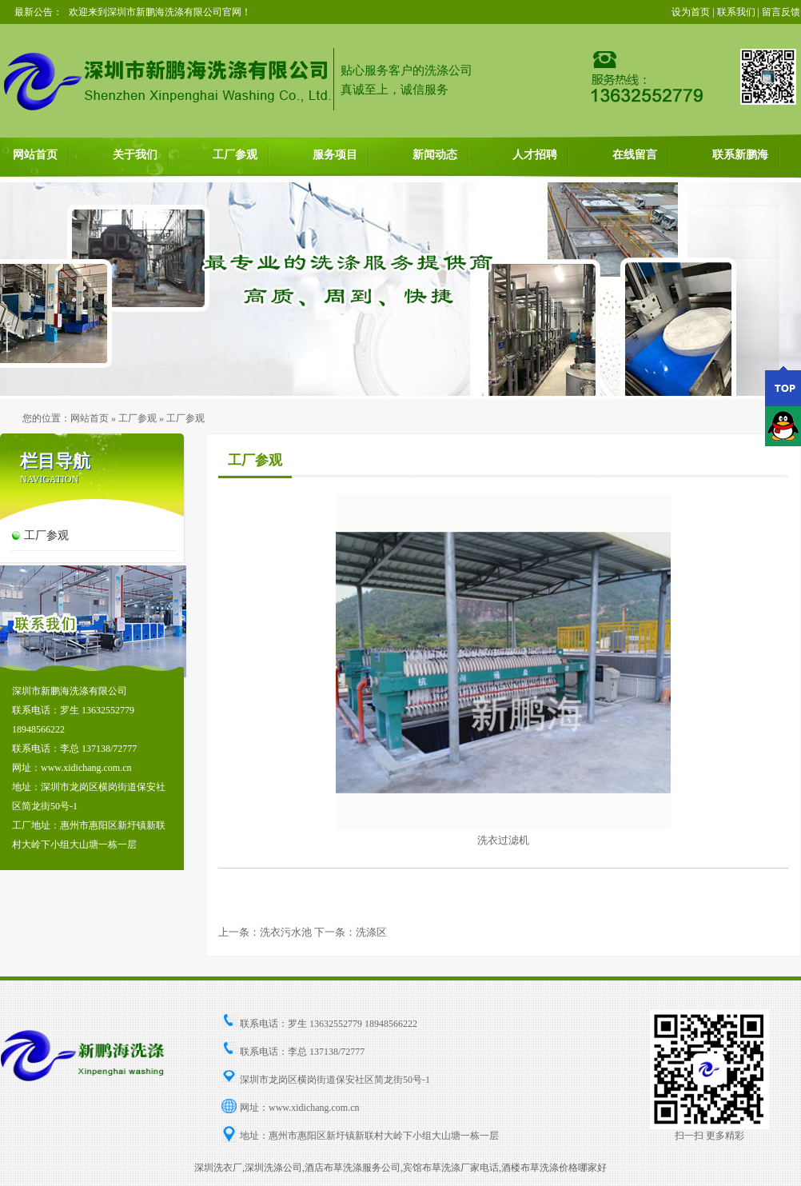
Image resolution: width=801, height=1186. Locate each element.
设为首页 (690, 12)
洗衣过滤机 (503, 840)
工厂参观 (235, 155)
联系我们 (736, 12)
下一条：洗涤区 (350, 932)
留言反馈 (781, 12)
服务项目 (335, 155)
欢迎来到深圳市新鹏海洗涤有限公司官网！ (160, 12)
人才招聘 (534, 155)
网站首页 (35, 155)
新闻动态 (434, 155)
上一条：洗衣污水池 (265, 932)
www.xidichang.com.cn (314, 1107)
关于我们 (135, 155)
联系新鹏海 (740, 155)
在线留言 (634, 155)
